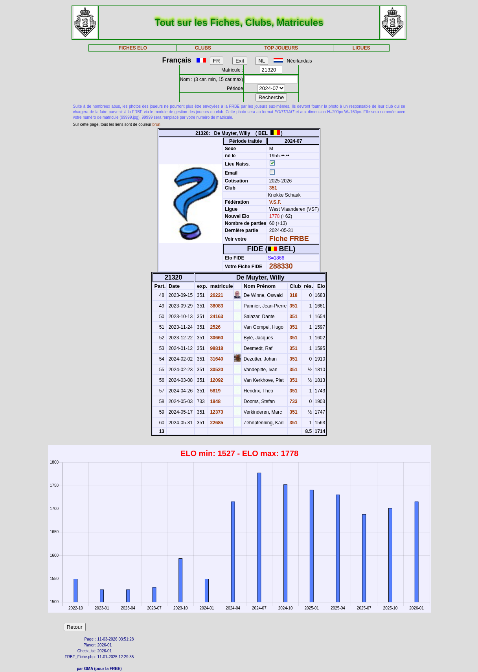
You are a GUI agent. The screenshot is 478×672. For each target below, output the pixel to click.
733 (292, 401)
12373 (216, 412)
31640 (216, 359)
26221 (216, 295)
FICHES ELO (133, 48)
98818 (216, 348)
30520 (216, 369)
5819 (215, 391)
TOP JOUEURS (281, 48)
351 (272, 188)
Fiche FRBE (289, 239)
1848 (215, 401)
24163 (216, 316)
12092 (216, 380)
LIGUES (361, 48)
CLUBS (203, 48)
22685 (216, 422)
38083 (216, 306)
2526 (215, 327)
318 (292, 295)
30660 (216, 338)
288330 (281, 266)
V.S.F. (275, 202)
